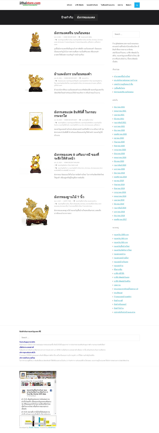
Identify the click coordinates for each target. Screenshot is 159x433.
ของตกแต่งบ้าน (92, 203)
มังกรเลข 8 (72, 172)
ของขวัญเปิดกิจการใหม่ (64, 167)
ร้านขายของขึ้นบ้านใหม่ (75, 208)
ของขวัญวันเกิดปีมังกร (87, 124)
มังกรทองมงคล (87, 85)
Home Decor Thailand (71, 164)
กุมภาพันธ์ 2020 (120, 167)
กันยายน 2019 (119, 186)
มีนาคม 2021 (119, 121)
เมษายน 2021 (119, 117)
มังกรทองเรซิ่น (64, 208)
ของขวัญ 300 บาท (121, 240)
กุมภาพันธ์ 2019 (120, 210)
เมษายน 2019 (119, 202)
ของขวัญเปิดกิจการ (63, 170)
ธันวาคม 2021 (119, 109)
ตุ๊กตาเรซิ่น (118, 271)
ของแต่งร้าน (85, 80)
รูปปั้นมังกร (91, 44)
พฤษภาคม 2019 (120, 198)
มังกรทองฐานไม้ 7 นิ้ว (69, 199)
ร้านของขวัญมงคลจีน (81, 44)
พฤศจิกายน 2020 (120, 136)
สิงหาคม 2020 (119, 148)
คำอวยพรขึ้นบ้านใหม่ (122, 78)
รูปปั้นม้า (99, 85)
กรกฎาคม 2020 (120, 152)
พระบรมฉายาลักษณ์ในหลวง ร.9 (126, 291)
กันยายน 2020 (119, 144)
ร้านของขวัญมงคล (69, 44)
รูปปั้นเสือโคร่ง (119, 90)
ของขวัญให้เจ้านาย (75, 127)
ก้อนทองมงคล (62, 83)
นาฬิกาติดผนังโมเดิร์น (122, 283)
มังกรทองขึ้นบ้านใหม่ (92, 206)
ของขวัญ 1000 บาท (121, 236)
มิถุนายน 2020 (119, 155)
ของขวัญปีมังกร (62, 124)
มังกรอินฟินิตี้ (64, 172)
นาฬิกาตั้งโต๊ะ (119, 275)
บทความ (117, 287)
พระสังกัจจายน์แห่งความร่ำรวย (125, 82)
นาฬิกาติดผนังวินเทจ (121, 279)
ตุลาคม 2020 (119, 140)
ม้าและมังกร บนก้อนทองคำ (72, 76)
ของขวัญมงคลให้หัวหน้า (74, 124)
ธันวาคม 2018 (119, 217)
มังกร (83, 127)
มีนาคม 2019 (119, 206)
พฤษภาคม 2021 (120, 113)
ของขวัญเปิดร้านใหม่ (76, 85)
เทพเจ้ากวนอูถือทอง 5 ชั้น (123, 86)
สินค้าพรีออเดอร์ (120, 306)
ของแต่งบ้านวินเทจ (121, 264)
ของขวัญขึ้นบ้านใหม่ (87, 122)
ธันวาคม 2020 (119, 132)
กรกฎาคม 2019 (120, 194)
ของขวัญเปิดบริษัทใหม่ (63, 85)
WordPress (51, 429)
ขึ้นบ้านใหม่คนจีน (75, 206)
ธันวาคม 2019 (119, 175)
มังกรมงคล (61, 44)
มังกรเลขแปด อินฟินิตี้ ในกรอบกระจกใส (75, 116)
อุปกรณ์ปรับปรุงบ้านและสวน (124, 314)
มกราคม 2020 (119, 171)
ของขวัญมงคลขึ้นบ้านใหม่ (65, 42)
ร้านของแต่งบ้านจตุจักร (122, 298)
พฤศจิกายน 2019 (120, 179)
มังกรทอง (94, 42)
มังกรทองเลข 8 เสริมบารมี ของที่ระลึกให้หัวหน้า (76, 158)
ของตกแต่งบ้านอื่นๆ (86, 39)
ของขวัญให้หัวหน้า (64, 127)
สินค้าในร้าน (119, 310)
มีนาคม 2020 (119, 163)
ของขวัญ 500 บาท (121, 244)
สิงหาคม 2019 (119, 190)
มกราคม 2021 (119, 128)
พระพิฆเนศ (118, 295)
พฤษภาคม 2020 (120, 159)
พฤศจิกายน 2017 (120, 221)
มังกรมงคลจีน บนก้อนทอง (72, 35)
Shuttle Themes (34, 429)
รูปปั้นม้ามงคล (58, 87)
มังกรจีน (89, 42)
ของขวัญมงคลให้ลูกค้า (72, 83)
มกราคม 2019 (119, 214)
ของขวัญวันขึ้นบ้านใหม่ (79, 42)
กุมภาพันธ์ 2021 (120, 124)
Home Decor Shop (70, 39)
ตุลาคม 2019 (119, 183)
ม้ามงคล (93, 85)
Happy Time (67, 203)
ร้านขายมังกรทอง (87, 208)
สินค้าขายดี (75, 167)
